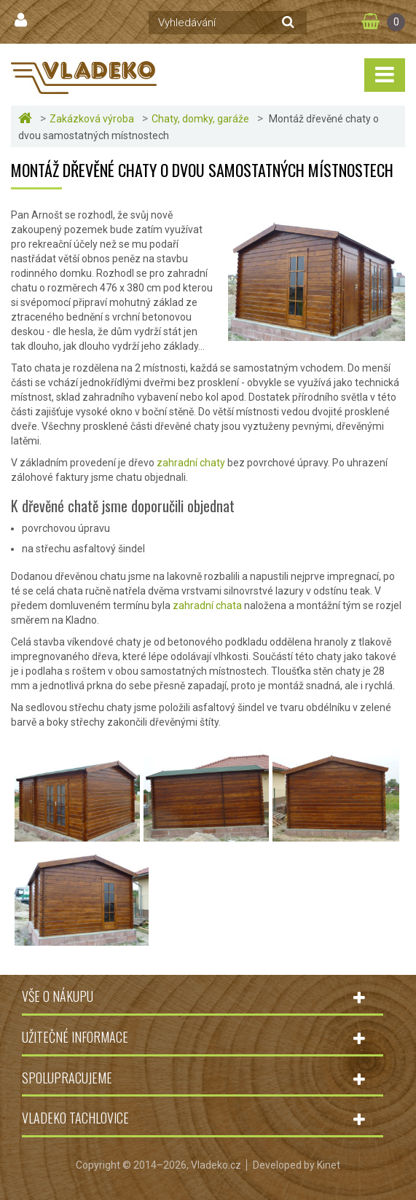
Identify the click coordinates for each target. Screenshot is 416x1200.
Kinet (328, 1165)
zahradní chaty (189, 462)
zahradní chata (208, 605)
